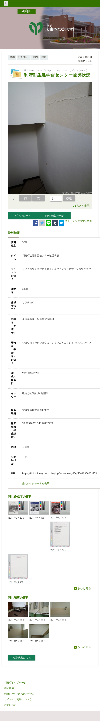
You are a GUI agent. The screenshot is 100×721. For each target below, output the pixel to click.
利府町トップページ (15, 682)
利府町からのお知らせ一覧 (19, 693)
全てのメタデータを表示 (35, 483)
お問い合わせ (11, 705)
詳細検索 (9, 688)
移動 (69, 198)
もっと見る (82, 588)
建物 (12, 57)
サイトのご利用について (17, 699)
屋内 (35, 57)
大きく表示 (82, 205)
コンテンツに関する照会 (78, 221)
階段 (44, 57)
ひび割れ (23, 57)
